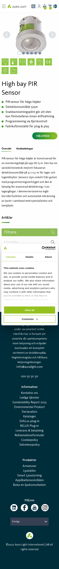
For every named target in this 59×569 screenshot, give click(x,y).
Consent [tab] (10, 257)
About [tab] (48, 257)
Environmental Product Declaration (29, 409)
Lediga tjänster (29, 397)
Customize (29, 319)
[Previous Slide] (7, 35)
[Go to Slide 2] (23, 53)
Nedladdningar (24, 149)
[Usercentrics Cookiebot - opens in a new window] (42, 248)
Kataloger (29, 416)
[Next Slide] (52, 35)
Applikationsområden (29, 480)
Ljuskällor (29, 470)
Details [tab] (30, 257)
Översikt (6, 149)
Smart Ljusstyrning (29, 475)
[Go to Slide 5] (35, 53)
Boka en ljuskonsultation (29, 485)
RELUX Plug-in (29, 426)
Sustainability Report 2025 (29, 402)
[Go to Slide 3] (27, 53)
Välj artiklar (45, 136)
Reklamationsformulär (29, 435)
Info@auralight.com (29, 367)
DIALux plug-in (29, 421)
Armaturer (29, 466)
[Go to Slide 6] (39, 53)
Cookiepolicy (29, 440)
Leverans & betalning (29, 430)
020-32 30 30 (29, 376)
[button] (29, 35)
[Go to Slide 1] (19, 53)
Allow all (29, 310)
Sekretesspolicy (29, 444)
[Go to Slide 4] (31, 53)
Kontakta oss (29, 393)
